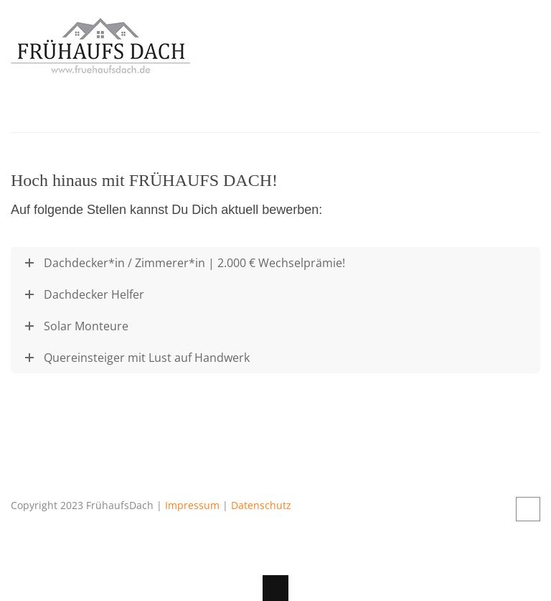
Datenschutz (261, 505)
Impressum (192, 505)
